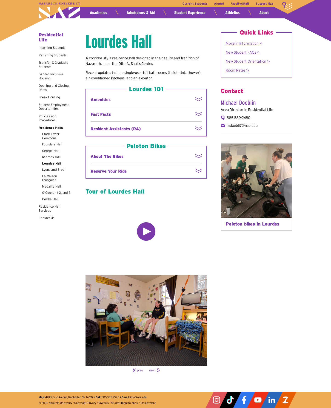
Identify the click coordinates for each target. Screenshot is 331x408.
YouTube (257, 400)
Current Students (194, 3)
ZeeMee (285, 400)
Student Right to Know (124, 402)
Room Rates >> (237, 70)
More (287, 6)
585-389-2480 (238, 117)
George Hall (50, 151)
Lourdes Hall (51, 163)
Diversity (103, 402)
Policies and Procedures (47, 118)
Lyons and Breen (54, 169)
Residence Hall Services (49, 208)
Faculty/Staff (240, 3)
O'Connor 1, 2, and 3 (56, 192)
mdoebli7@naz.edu (242, 125)
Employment (147, 402)
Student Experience (189, 12)
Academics (98, 12)
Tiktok (230, 400)
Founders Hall (52, 144)
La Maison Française (49, 178)
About (264, 12)
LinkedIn (271, 400)
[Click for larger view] (146, 320)
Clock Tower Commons (51, 136)
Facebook (244, 400)
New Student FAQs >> (243, 52)
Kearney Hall (51, 157)
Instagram (216, 400)
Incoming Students (52, 47)
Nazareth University (59, 10)
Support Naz (264, 3)
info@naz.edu (138, 397)
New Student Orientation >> (248, 61)
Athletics (232, 12)
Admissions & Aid (141, 12)
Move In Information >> (244, 43)
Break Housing (49, 97)
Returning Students (53, 55)
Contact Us (46, 218)
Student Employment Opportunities (54, 107)
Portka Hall (50, 199)
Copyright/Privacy (85, 402)
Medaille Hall (51, 186)
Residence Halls (51, 128)
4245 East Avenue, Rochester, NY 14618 (69, 397)
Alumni (219, 3)
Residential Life (260, 109)
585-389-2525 (110, 397)
